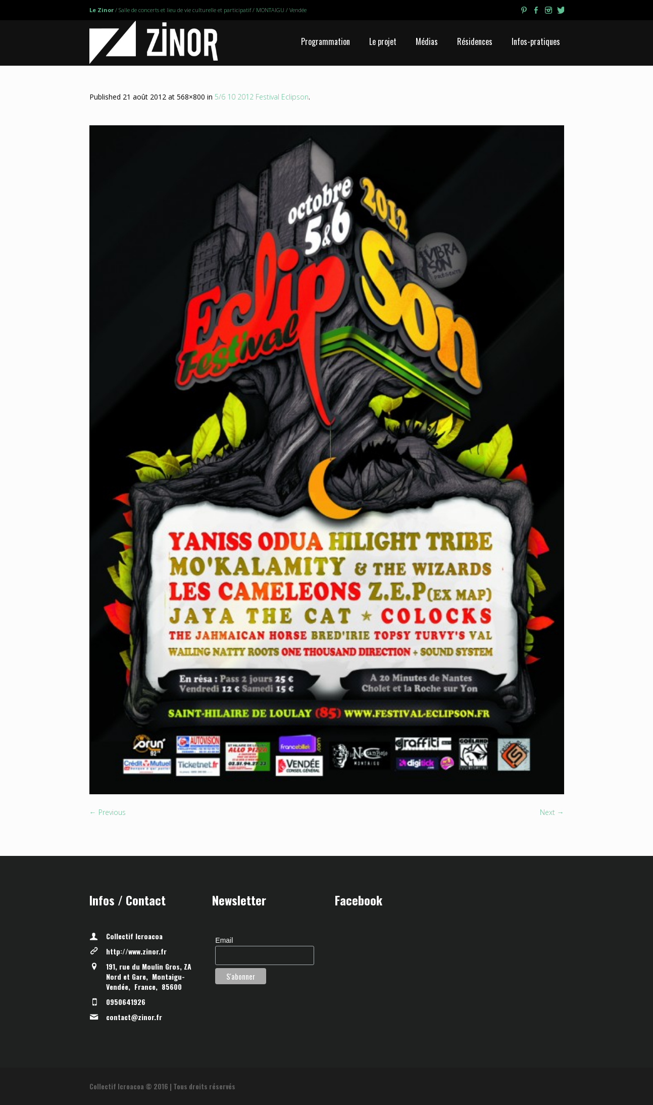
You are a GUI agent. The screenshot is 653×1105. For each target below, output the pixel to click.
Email (224, 940)
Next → (552, 812)
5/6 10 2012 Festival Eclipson (262, 97)
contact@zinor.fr (134, 1017)
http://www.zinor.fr (136, 951)
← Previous (107, 812)
